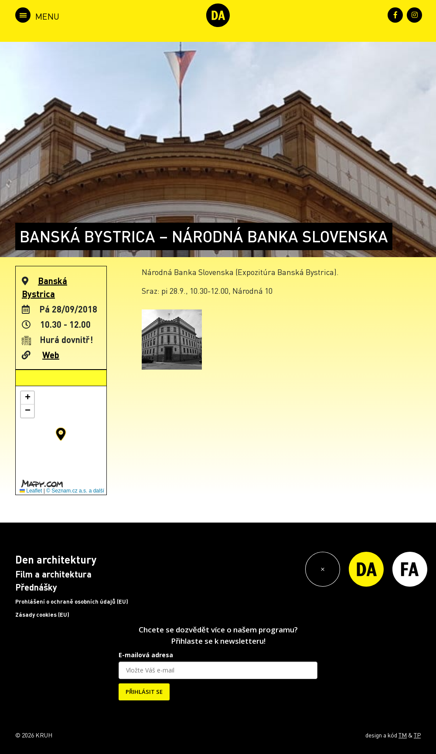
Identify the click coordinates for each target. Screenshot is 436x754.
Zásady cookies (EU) (42, 614)
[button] (61, 434)
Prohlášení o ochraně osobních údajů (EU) (71, 601)
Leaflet (31, 491)
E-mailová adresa (146, 655)
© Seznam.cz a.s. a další (75, 491)
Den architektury (55, 559)
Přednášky (36, 587)
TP (417, 735)
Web (50, 354)
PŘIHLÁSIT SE (144, 692)
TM (403, 735)
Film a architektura (53, 574)
